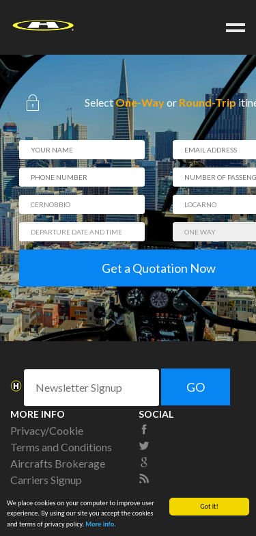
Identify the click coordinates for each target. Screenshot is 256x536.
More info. (100, 524)
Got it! (209, 506)
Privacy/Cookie (46, 430)
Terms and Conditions (61, 446)
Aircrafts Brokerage (57, 463)
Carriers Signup (46, 479)
